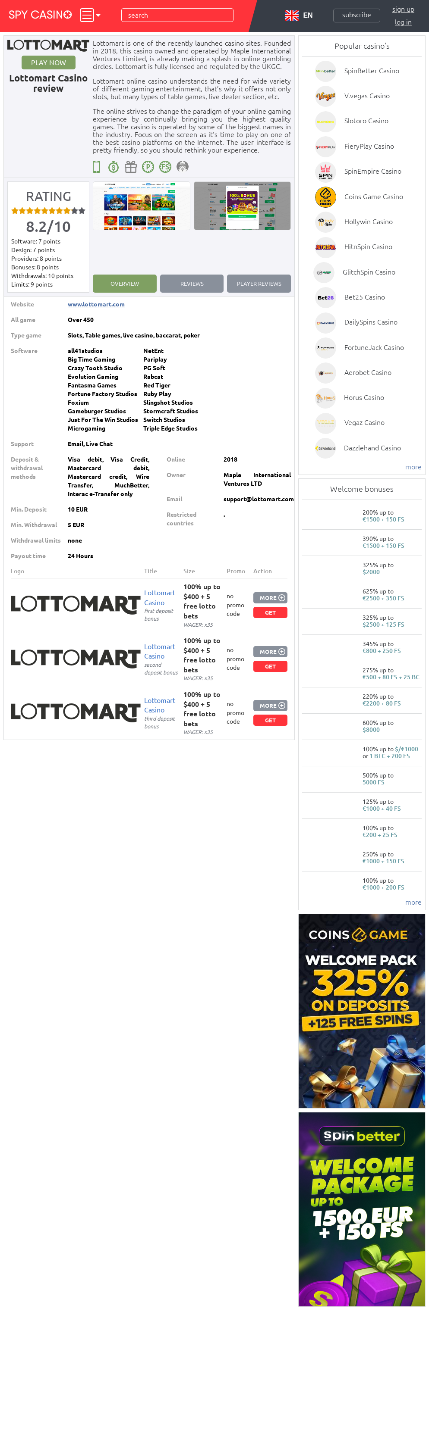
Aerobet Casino (367, 372)
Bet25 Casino (364, 297)
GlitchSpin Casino (369, 272)
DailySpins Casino (370, 322)
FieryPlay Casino (369, 146)
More (268, 598)
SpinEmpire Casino (372, 171)
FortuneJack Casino (374, 347)
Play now (48, 62)
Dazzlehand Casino (372, 448)
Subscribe (356, 15)
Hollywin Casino (368, 221)
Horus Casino (364, 397)
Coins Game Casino (373, 196)
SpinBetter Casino (371, 71)
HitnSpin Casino (368, 246)
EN (298, 15)
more (413, 467)
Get (270, 612)
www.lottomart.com (96, 304)
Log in (403, 22)
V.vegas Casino (367, 96)
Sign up (403, 9)
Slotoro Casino (366, 121)
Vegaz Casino (364, 422)
